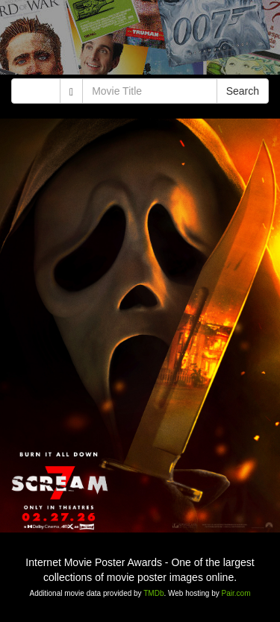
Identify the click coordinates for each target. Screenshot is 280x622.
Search (242, 91)
